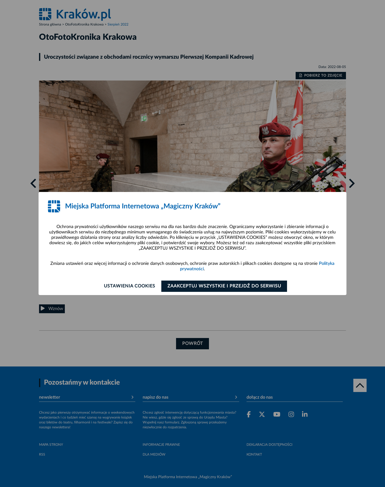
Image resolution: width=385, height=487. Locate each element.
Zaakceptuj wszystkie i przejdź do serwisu (225, 286)
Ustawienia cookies (129, 286)
